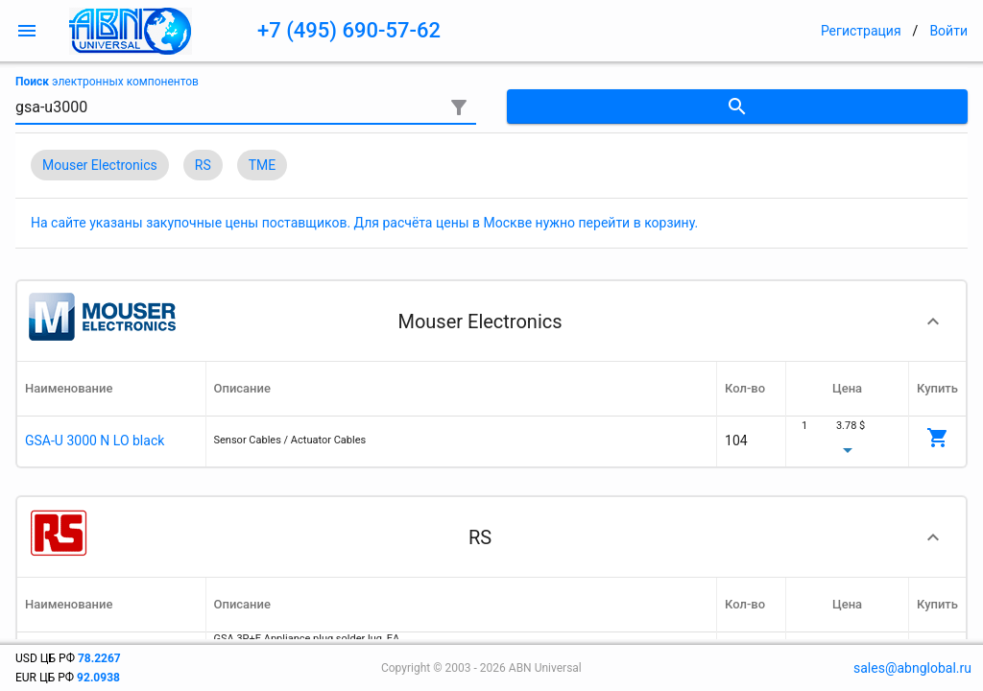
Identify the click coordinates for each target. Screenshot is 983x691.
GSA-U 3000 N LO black (94, 440)
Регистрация (861, 30)
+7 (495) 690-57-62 (349, 30)
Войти (948, 30)
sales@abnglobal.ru (912, 668)
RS (203, 165)
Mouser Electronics (99, 165)
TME (262, 165)
